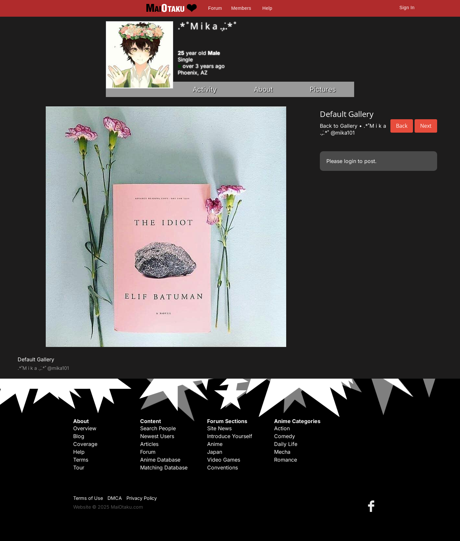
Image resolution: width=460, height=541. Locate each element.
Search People (158, 428)
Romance (285, 459)
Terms (80, 459)
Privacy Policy (141, 498)
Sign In (407, 7)
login (350, 161)
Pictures (323, 89)
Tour (78, 467)
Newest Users (157, 436)
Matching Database (164, 467)
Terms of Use (88, 498)
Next (426, 125)
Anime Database (160, 459)
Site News (219, 428)
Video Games (223, 459)
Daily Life (285, 444)
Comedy (284, 436)
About (263, 89)
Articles (149, 444)
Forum (215, 8)
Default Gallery (36, 359)
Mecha (282, 452)
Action (282, 428)
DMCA (114, 498)
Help (267, 8)
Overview (84, 428)
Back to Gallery (338, 126)
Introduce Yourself (229, 436)
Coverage (85, 444)
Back (401, 125)
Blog (78, 436)
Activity (205, 89)
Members (241, 8)
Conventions (222, 467)
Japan (214, 452)
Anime (214, 444)
